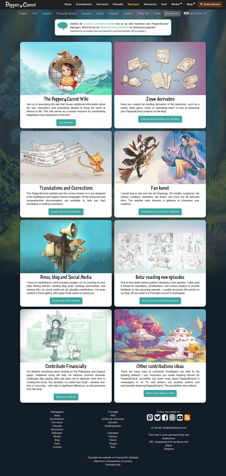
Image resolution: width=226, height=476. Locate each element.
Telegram (169, 449)
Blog (191, 4)
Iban (112, 447)
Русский (86, 13)
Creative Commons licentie (99, 23)
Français (113, 13)
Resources (150, 4)
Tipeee (113, 440)
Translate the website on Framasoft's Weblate (113, 457)
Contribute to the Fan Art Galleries (160, 211)
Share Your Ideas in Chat (160, 393)
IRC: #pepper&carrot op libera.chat (168, 442)
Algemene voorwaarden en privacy (113, 461)
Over (164, 4)
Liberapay (113, 433)
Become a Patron (66, 396)
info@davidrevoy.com (175, 428)
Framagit (113, 412)
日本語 (100, 13)
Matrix (168, 445)
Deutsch (128, 13)
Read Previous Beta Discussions (160, 300)
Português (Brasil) (67, 13)
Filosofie (118, 4)
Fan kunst (102, 4)
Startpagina (57, 412)
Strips (68, 4)
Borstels (113, 422)
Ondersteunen (211, 4)
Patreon (113, 436)
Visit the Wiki (66, 122)
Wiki (113, 415)
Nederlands (172, 13)
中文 (34, 13)
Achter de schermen (113, 419)
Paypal (113, 443)
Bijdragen (133, 4)
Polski (157, 13)
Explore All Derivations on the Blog (160, 119)
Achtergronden (113, 426)
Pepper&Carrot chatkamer (114, 27)
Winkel (177, 4)
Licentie (57, 447)
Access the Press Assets (66, 300)
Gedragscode (113, 464)
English (23, 13)
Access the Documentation (66, 211)
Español (46, 13)
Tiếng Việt (143, 13)
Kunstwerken (84, 4)
